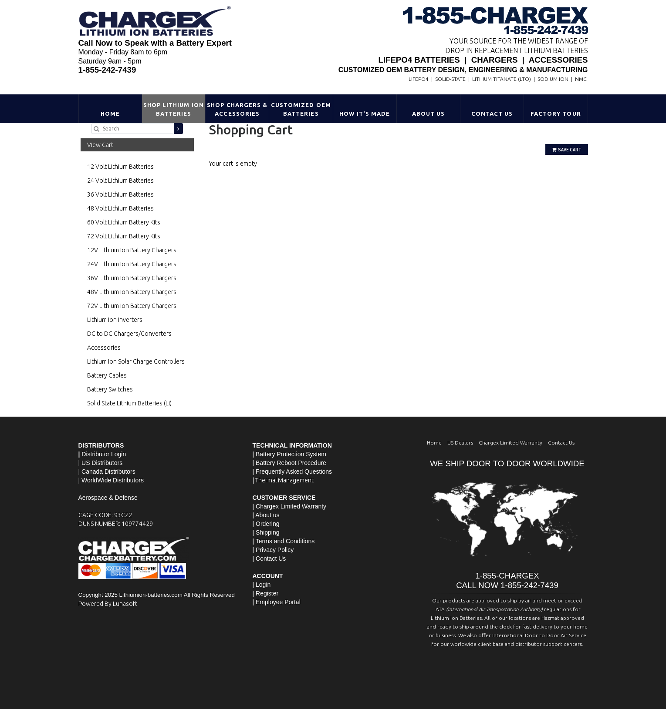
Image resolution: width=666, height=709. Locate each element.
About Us (428, 113)
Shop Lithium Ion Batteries (173, 109)
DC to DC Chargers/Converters (129, 333)
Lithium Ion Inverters (114, 319)
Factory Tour (556, 113)
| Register (266, 593)
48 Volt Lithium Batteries (120, 208)
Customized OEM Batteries (301, 109)
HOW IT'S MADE (364, 113)
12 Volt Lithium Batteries (120, 166)
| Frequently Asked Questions (292, 471)
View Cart (100, 144)
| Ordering (266, 523)
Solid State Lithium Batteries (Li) (129, 403)
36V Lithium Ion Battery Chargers (131, 277)
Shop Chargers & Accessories (237, 109)
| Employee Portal (277, 602)
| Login (262, 584)
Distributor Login (103, 454)
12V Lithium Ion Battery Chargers (131, 250)
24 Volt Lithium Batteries (120, 180)
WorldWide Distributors (112, 480)
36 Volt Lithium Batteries (120, 194)
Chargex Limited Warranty (510, 442)
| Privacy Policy (273, 549)
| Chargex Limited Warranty (290, 506)
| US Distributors (100, 462)
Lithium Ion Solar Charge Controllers (136, 361)
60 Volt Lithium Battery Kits (123, 222)
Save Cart (566, 150)
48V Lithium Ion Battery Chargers (131, 291)
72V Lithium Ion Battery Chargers (131, 305)
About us (267, 515)
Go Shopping (226, 172)
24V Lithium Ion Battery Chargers (131, 264)
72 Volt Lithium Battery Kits (123, 236)
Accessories (104, 347)
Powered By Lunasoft (107, 603)
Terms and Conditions (285, 541)
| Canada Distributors (106, 471)
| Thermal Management (283, 480)
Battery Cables (107, 375)
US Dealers (460, 442)
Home (110, 113)
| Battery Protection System (289, 454)
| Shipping (266, 532)
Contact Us (492, 113)
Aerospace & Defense (108, 497)
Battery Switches (110, 389)
